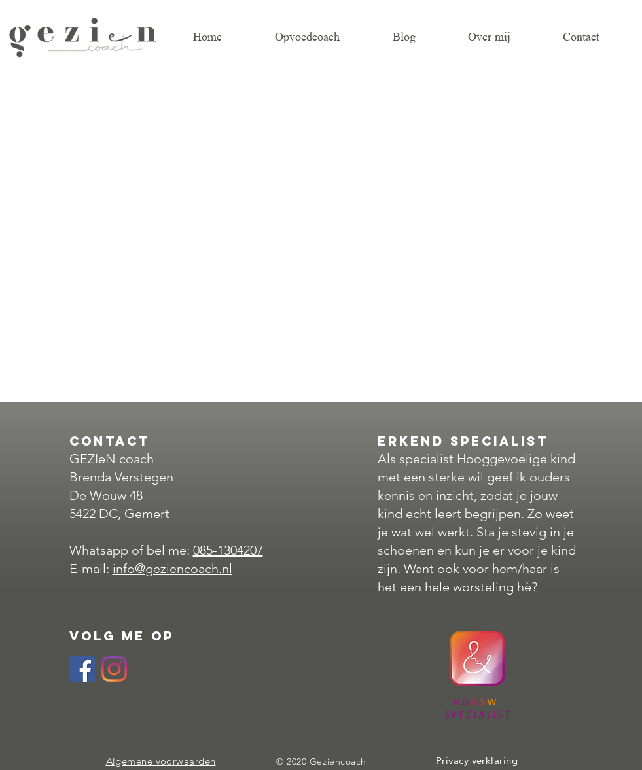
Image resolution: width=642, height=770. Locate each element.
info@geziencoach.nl (172, 568)
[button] (505, 36)
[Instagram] (114, 669)
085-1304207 (228, 550)
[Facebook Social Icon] (82, 669)
